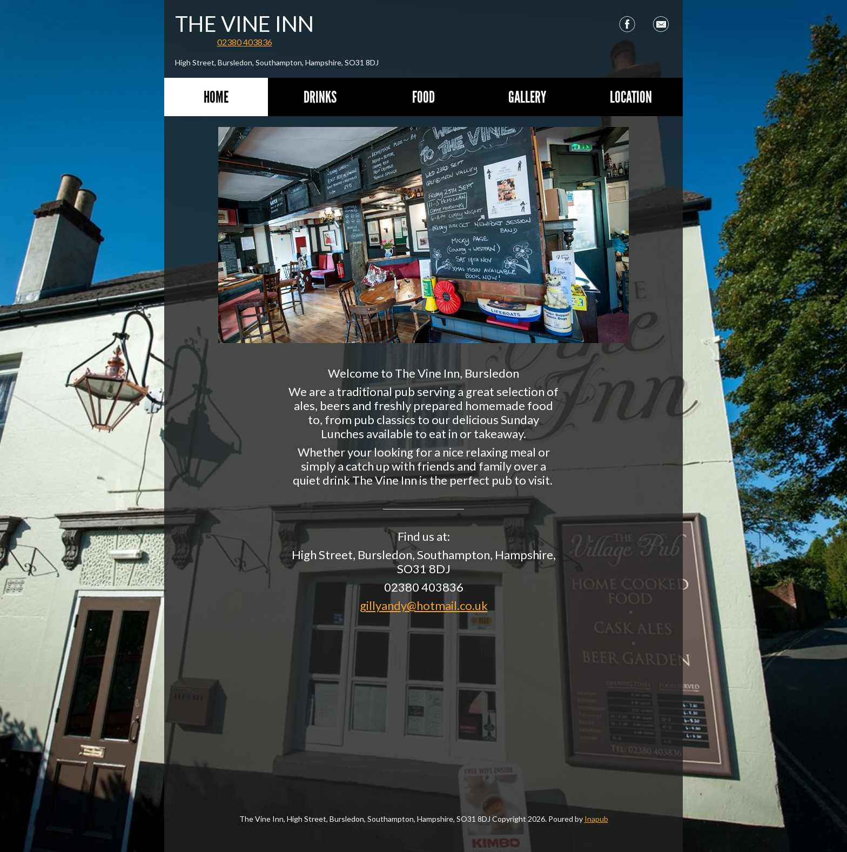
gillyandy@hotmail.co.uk (424, 605)
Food (423, 97)
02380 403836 (244, 42)
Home (216, 97)
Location (631, 97)
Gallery (527, 97)
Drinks (320, 97)
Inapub (596, 818)
